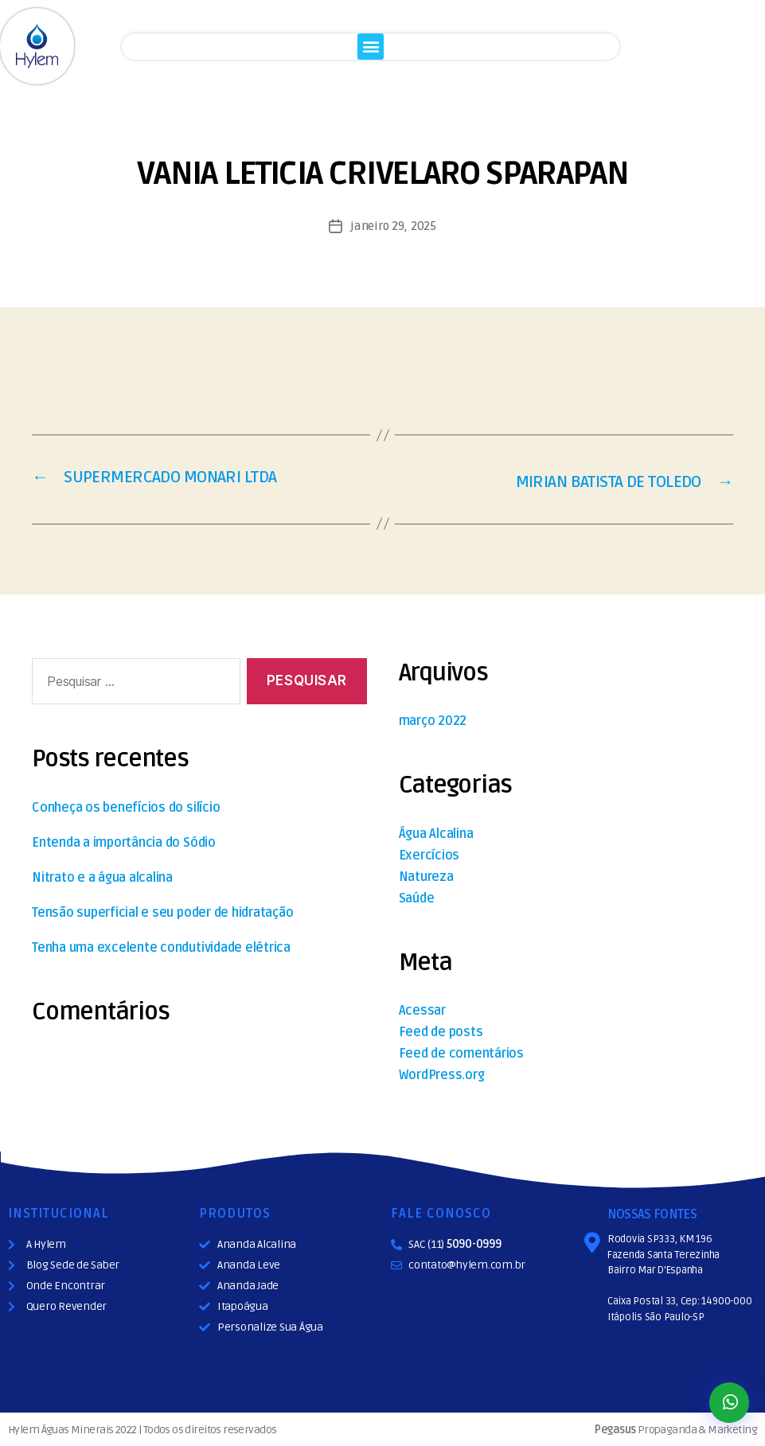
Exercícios (429, 854)
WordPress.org (442, 1074)
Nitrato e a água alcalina (102, 876)
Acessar (422, 1009)
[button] (370, 46)
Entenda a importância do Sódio (124, 841)
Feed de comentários (461, 1052)
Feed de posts (441, 1031)
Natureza (426, 875)
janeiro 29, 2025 (393, 226)
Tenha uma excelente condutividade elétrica (161, 946)
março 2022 (433, 719)
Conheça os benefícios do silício (126, 806)
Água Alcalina (436, 832)
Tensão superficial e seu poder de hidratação (162, 911)
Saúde (417, 897)
